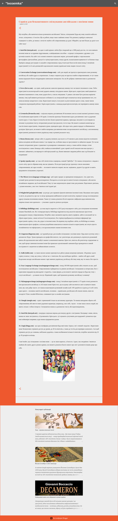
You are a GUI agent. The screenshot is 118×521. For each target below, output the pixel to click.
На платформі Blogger (59, 518)
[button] (20, 28)
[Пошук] (26, 3)
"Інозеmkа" (14, 3)
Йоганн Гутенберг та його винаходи (45, 463)
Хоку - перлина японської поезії (44, 430)
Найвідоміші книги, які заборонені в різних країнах (50, 497)
